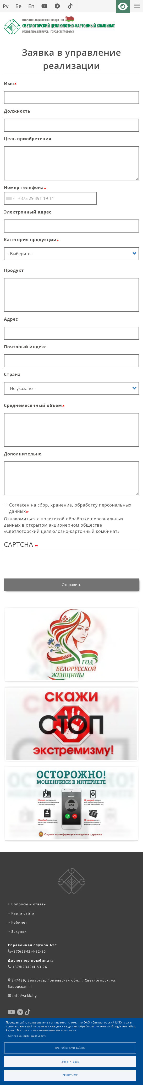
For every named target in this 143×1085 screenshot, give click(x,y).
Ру (5, 6)
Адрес (11, 319)
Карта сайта (21, 913)
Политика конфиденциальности (26, 1035)
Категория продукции (30, 239)
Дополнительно (23, 454)
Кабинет (17, 922)
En (31, 6)
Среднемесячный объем (33, 405)
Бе (18, 6)
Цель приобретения (27, 139)
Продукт (14, 270)
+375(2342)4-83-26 (29, 966)
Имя (9, 83)
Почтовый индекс (25, 347)
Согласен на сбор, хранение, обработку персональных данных (67, 508)
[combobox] (10, 198)
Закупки (17, 931)
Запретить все (70, 1061)
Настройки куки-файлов (70, 1047)
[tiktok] (70, 6)
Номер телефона (24, 187)
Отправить (71, 584)
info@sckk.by (24, 995)
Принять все (70, 1075)
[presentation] (44, 565)
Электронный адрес (27, 212)
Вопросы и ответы (27, 904)
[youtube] (44, 6)
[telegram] (57, 6)
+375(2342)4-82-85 (28, 951)
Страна (12, 374)
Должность (17, 111)
